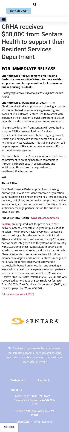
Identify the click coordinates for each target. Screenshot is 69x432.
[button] (35, 4)
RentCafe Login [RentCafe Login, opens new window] (18, 10)
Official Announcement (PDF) (18, 294)
